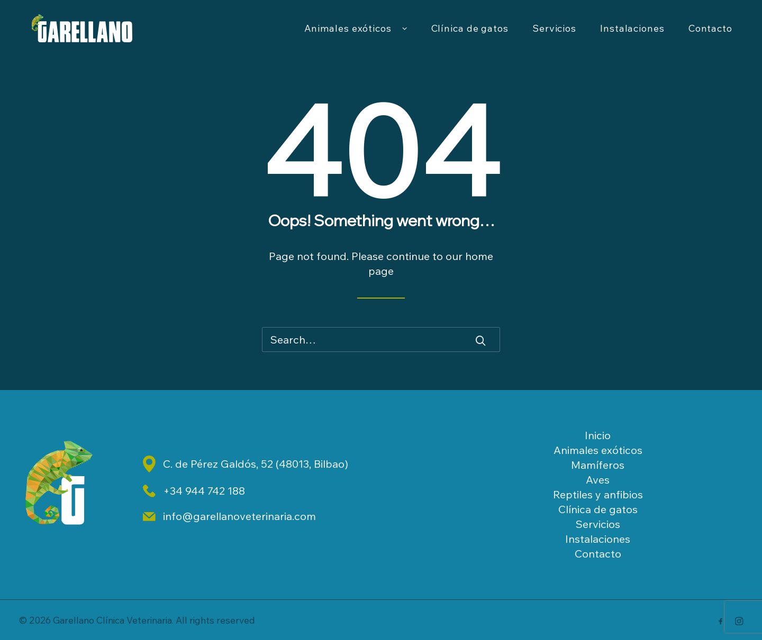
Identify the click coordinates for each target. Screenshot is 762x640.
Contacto (710, 35)
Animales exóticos (355, 35)
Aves (598, 479)
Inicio (598, 435)
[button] (480, 340)
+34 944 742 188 (204, 490)
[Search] (381, 339)
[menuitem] (356, 35)
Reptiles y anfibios (598, 494)
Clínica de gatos (470, 35)
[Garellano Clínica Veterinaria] (94, 35)
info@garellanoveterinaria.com (239, 516)
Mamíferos (597, 464)
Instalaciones (632, 35)
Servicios (554, 35)
